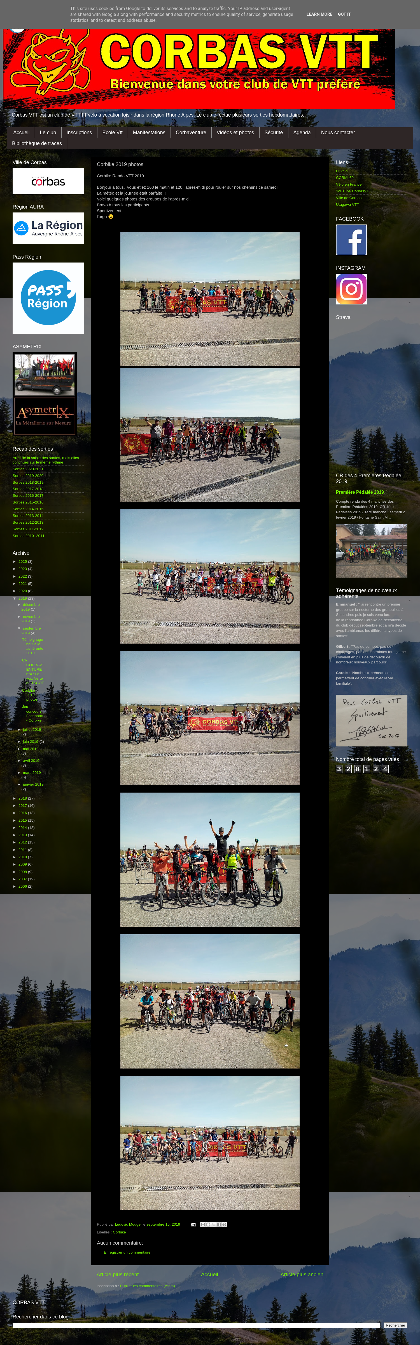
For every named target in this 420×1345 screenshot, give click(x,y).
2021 (23, 584)
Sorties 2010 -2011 (29, 536)
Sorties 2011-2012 (28, 529)
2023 (23, 569)
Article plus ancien (302, 1274)
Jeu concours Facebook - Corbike (32, 713)
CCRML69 (345, 178)
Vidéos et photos (235, 132)
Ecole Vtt (112, 132)
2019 (23, 598)
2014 (23, 828)
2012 (23, 842)
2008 (23, 872)
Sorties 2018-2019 (28, 482)
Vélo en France (349, 184)
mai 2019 (31, 749)
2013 (23, 835)
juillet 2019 (32, 729)
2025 (23, 561)
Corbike (119, 1232)
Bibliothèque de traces (37, 143)
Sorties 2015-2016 (28, 502)
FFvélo (341, 171)
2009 (23, 864)
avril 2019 (31, 760)
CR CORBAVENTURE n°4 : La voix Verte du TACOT (33, 671)
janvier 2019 (33, 784)
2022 (23, 576)
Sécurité (274, 132)
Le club (48, 132)
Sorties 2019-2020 (28, 476)
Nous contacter (338, 132)
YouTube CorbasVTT (353, 191)
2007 (23, 879)
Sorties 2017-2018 (28, 489)
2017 (23, 805)
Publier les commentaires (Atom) (147, 1286)
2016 (23, 813)
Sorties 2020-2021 (28, 469)
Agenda (302, 132)
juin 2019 (31, 741)
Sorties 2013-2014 (28, 516)
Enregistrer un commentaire (127, 1252)
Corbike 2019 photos (30, 694)
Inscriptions (79, 132)
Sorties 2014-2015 (28, 509)
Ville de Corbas (348, 198)
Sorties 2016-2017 (28, 495)
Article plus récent (118, 1274)
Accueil (21, 132)
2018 (23, 798)
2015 (23, 820)
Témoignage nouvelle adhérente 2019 (32, 646)
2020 (23, 591)
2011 (23, 850)
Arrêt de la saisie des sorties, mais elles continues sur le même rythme (46, 460)
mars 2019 (32, 772)
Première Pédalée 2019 (360, 492)
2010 (23, 857)
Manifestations (149, 132)
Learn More (319, 14)
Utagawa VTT (347, 204)
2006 (23, 886)
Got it (344, 14)
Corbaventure (191, 132)
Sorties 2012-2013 (28, 522)
